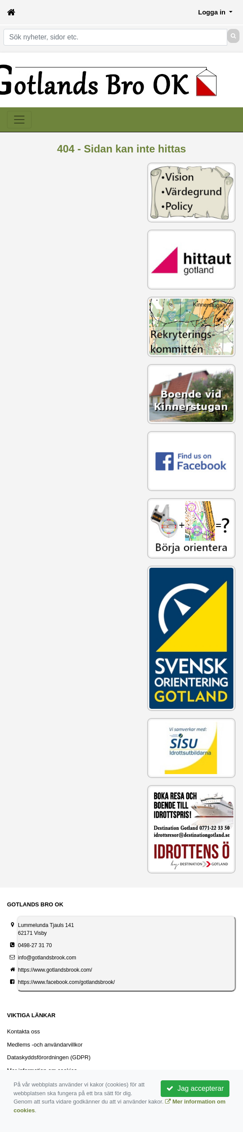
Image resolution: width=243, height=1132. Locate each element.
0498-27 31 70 (35, 945)
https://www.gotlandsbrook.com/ (55, 970)
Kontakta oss (23, 1031)
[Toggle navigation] (19, 119)
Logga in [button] (213, 12)
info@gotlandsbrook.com (47, 958)
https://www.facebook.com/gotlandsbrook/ (66, 982)
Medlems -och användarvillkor (45, 1044)
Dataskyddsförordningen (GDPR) (49, 1057)
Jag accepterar (195, 1088)
